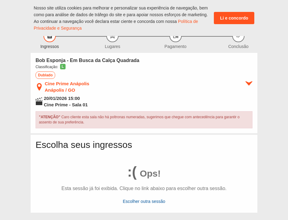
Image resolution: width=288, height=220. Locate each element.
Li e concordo (234, 18)
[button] (62, 66)
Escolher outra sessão (144, 201)
